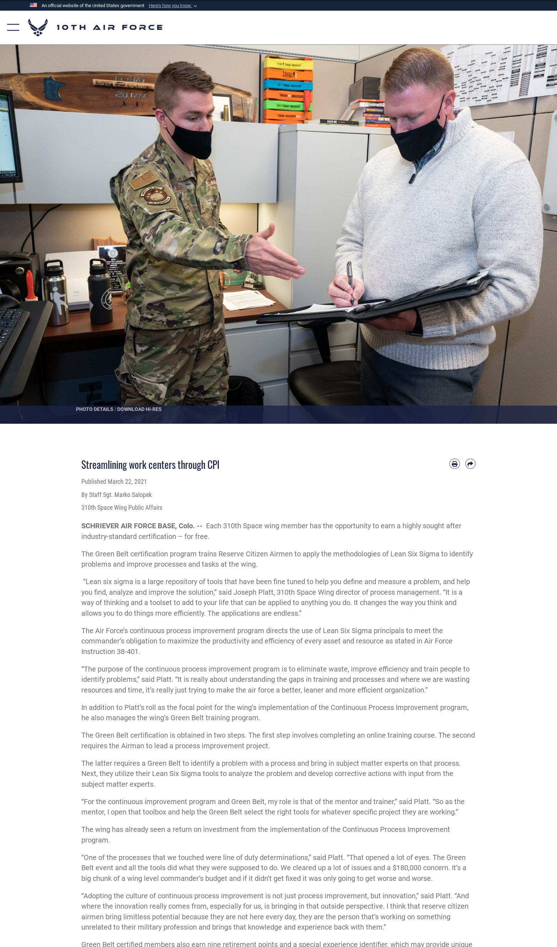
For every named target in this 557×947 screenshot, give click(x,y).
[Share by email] (470, 464)
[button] (174, 5)
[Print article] (454, 464)
